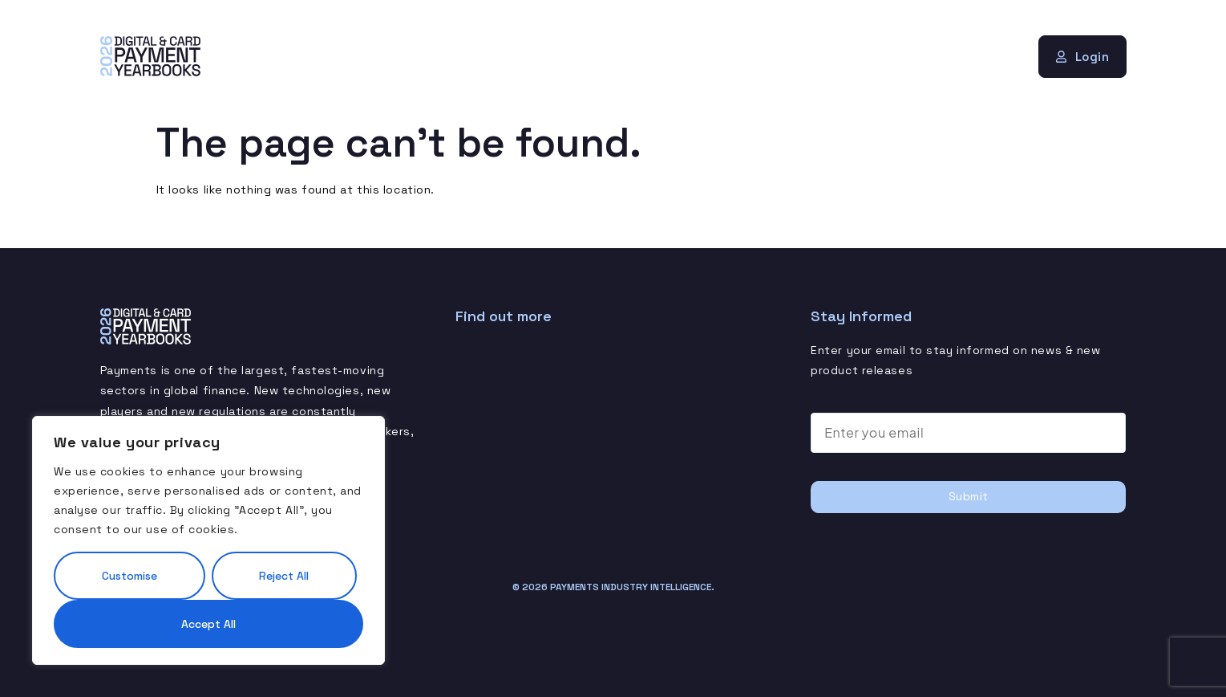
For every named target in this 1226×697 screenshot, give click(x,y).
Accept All (208, 624)
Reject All (284, 576)
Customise (129, 576)
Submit (969, 496)
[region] (208, 540)
